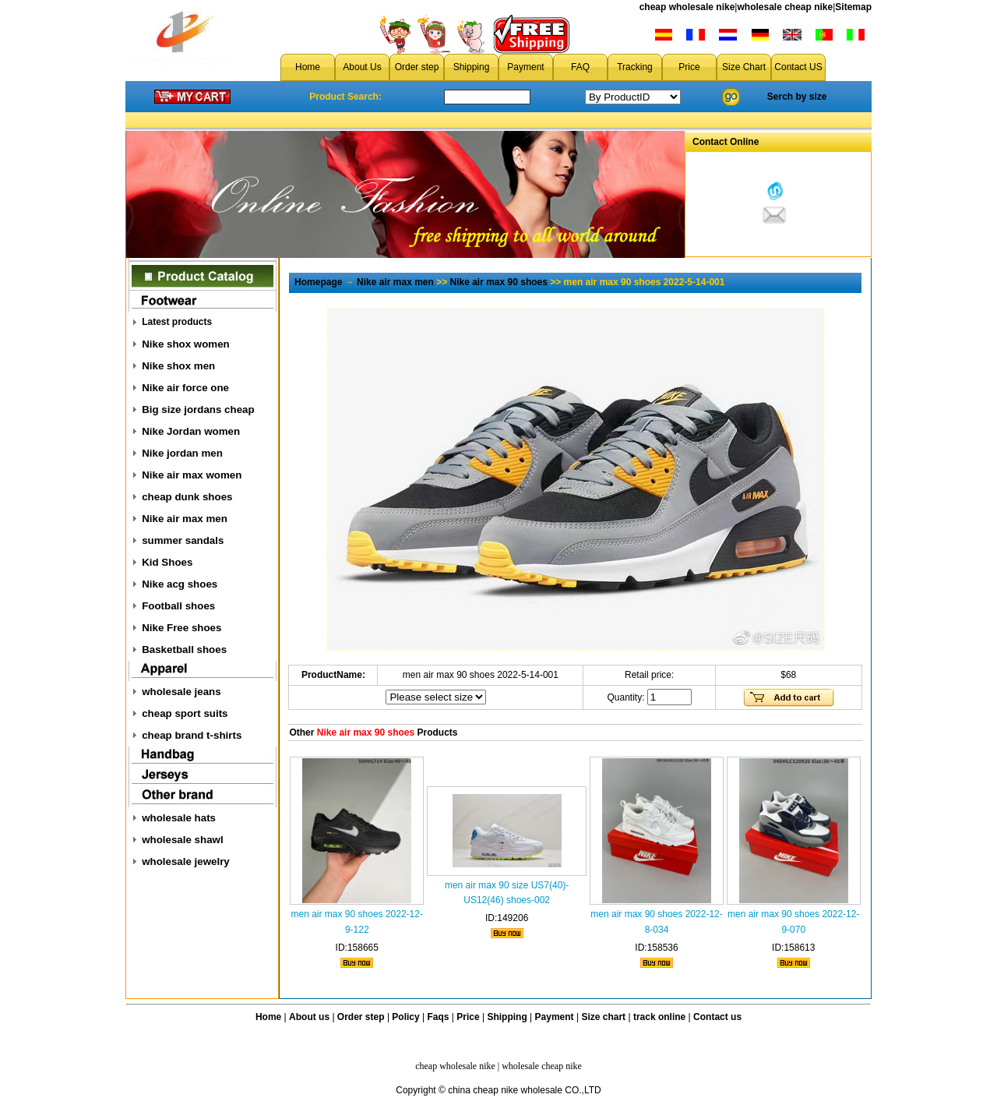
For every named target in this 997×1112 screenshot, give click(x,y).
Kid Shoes (167, 562)
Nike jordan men (182, 453)
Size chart (603, 1016)
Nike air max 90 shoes (499, 282)
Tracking (635, 67)
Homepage (318, 282)
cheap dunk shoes (187, 497)
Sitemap (853, 7)
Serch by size (797, 96)
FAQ (580, 67)
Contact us (717, 1016)
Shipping (471, 67)
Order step (417, 67)
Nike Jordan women (191, 431)
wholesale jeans (181, 691)
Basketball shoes (184, 649)
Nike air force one (185, 388)
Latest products (177, 321)
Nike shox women (186, 344)
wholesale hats (179, 818)
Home (307, 67)
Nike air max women (191, 475)
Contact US (798, 67)
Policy (405, 1016)
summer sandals (183, 540)
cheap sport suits (184, 713)
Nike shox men (178, 366)
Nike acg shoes (179, 584)
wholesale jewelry (186, 861)
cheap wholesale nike (687, 7)
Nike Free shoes (181, 628)
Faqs (438, 1016)
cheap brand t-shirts (191, 735)
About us (309, 1016)
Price (688, 67)
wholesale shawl (182, 839)
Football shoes (178, 606)
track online (659, 1016)
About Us (362, 67)
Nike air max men (184, 518)
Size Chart (744, 67)
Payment (525, 67)
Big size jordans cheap (198, 409)
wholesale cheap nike (785, 7)
